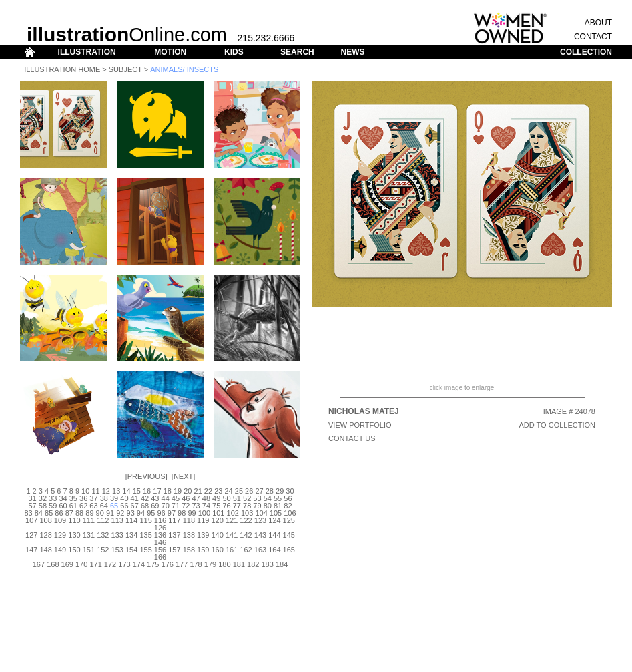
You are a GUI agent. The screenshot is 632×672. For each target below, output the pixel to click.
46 (186, 498)
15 (137, 491)
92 (120, 513)
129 (60, 535)
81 (278, 506)
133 (117, 535)
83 (28, 513)
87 (69, 513)
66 (124, 506)
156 (160, 550)
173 (124, 564)
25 (239, 491)
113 (117, 520)
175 (153, 564)
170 (81, 564)
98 (182, 513)
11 (95, 491)
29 (280, 491)
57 (32, 506)
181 (239, 564)
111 (89, 520)
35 (73, 498)
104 (261, 513)
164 (274, 550)
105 (276, 513)
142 (246, 535)
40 (124, 498)
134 (131, 535)
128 (45, 535)
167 (39, 564)
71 (176, 506)
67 (135, 506)
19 (178, 491)
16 (147, 491)
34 (63, 498)
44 (166, 498)
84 (39, 513)
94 (141, 513)
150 (74, 550)
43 (155, 498)
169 (67, 564)
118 (189, 520)
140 (218, 535)
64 (104, 506)
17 (157, 491)
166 (160, 557)
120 (218, 520)
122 (246, 520)
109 (60, 520)
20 (188, 491)
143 (260, 535)
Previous (146, 476)
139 (203, 535)
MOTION (170, 52)
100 (204, 513)
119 (203, 520)
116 (160, 520)
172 (110, 564)
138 (189, 535)
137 (174, 535)
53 (257, 498)
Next (183, 476)
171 (95, 564)
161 (232, 550)
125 (289, 520)
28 (270, 491)
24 (228, 491)
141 (232, 535)
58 (43, 506)
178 (196, 564)
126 (160, 528)
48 (206, 498)
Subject (125, 69)
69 (155, 506)
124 (274, 520)
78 (247, 506)
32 (43, 498)
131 (89, 535)
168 (53, 564)
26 (249, 491)
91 (110, 513)
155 (145, 550)
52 (247, 498)
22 (208, 491)
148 (45, 550)
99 (192, 513)
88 (79, 513)
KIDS (234, 52)
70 (166, 506)
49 (216, 498)
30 (290, 491)
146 (160, 542)
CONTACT (593, 36)
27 (259, 491)
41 (135, 498)
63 (93, 506)
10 (85, 491)
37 (93, 498)
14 (126, 491)
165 (289, 550)
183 (267, 564)
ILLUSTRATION (87, 52)
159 (203, 550)
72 (186, 506)
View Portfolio (360, 425)
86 (59, 513)
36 (83, 498)
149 (60, 550)
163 (260, 550)
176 (168, 564)
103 (247, 513)
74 (206, 506)
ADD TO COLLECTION (557, 425)
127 (31, 535)
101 (218, 513)
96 (161, 513)
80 (268, 506)
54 (268, 498)
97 (172, 513)
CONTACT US (352, 438)
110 (74, 520)
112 (103, 520)
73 (196, 506)
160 (218, 550)
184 (282, 564)
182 (253, 564)
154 (131, 550)
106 (290, 513)
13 (116, 491)
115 (145, 520)
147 (31, 550)
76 (226, 506)
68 (145, 506)
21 (198, 491)
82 (288, 506)
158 (189, 550)
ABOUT (598, 22)
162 (246, 550)
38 (104, 498)
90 (100, 513)
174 (139, 564)
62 (83, 506)
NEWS (352, 52)
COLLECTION (586, 52)
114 (131, 520)
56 (288, 498)
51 (237, 498)
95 (151, 513)
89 (89, 513)
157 (174, 550)
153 (117, 550)
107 (31, 520)
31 (32, 498)
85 (49, 513)
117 (174, 520)
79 (257, 506)
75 (216, 506)
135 (145, 535)
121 (232, 520)
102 (233, 513)
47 (196, 498)
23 (218, 491)
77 (237, 506)
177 (182, 564)
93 (131, 513)
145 (289, 535)
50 (226, 498)
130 (74, 535)
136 (160, 535)
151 (89, 550)
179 (210, 564)
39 (114, 498)
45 (176, 498)
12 (106, 491)
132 (103, 535)
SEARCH (297, 52)
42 (145, 498)
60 (63, 506)
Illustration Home (62, 69)
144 (274, 535)
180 (224, 564)
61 (73, 506)
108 (45, 520)
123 (260, 520)
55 (278, 498)
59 (53, 506)
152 (103, 550)
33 (53, 498)
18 (168, 491)
